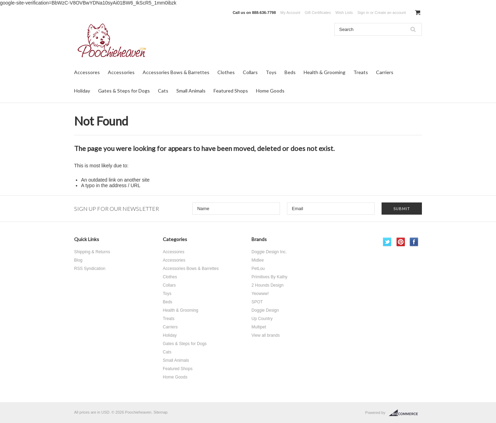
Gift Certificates (318, 12)
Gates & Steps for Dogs (124, 91)
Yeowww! (260, 293)
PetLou (258, 268)
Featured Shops (231, 91)
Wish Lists (344, 12)
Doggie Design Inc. (269, 251)
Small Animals (191, 91)
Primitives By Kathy (269, 276)
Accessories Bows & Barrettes (176, 72)
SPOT (257, 302)
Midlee (257, 260)
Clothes (226, 72)
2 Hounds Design (267, 285)
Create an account (390, 12)
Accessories (121, 72)
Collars (250, 72)
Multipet (258, 327)
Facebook (414, 242)
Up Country (262, 318)
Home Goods (270, 91)
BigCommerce (405, 413)
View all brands (265, 335)
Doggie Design (265, 310)
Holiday (82, 91)
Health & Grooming (324, 72)
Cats (163, 91)
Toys (271, 72)
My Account (290, 12)
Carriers (384, 72)
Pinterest (401, 242)
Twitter (387, 242)
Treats (360, 72)
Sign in (363, 12)
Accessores (87, 72)
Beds (290, 72)
